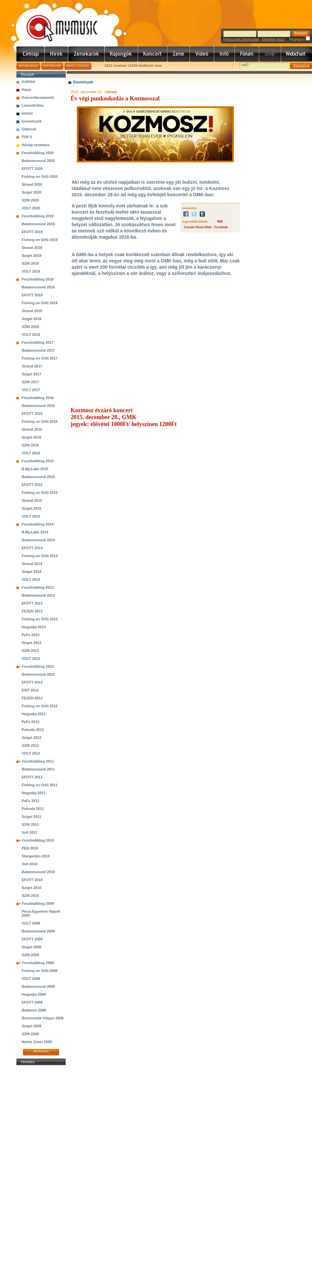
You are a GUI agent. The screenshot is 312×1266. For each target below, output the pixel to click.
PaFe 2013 (30, 635)
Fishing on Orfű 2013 (39, 619)
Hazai (26, 90)
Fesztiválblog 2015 (38, 461)
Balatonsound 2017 (38, 350)
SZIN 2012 (30, 745)
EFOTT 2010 (32, 880)
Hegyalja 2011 (34, 793)
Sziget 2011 (31, 817)
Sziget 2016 (31, 437)
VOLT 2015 (31, 516)
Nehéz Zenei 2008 (37, 1042)
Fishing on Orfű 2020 (39, 176)
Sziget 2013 (31, 643)
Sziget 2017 (31, 374)
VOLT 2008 (31, 979)
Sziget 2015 (31, 508)
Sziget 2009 (31, 947)
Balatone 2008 (34, 1010)
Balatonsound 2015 (38, 477)
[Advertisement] (41, 1165)
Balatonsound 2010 (38, 872)
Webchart (296, 54)
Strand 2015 (32, 500)
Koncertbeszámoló (38, 97)
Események (32, 121)
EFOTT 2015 (32, 485)
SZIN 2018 (30, 327)
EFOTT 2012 (32, 682)
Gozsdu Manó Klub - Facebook (206, 227)
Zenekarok (86, 54)
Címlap (30, 54)
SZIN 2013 (30, 651)
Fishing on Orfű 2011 (39, 785)
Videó (202, 54)
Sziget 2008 (31, 1026)
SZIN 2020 (30, 200)
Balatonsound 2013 (38, 595)
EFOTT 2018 (32, 295)
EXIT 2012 (30, 690)
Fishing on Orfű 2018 (39, 303)
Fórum (247, 54)
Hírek (56, 54)
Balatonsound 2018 (38, 287)
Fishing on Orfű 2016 (39, 421)
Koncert (152, 54)
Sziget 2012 (31, 738)
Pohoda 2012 (33, 730)
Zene (178, 54)
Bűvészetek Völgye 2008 (42, 1018)
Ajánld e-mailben (77, 66)
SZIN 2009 (30, 955)
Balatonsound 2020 (38, 161)
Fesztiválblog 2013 (38, 587)
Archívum (41, 1051)
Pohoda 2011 (33, 809)
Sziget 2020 (31, 192)
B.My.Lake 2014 (35, 532)
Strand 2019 (32, 248)
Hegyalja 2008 (34, 994)
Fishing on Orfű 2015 (39, 493)
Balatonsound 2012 (38, 674)
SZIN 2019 (30, 263)
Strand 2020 (32, 184)
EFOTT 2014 (32, 548)
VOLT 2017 (31, 390)
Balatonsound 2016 (38, 406)
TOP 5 (27, 137)
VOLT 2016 (31, 453)
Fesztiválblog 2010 (38, 840)
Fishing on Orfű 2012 (39, 706)
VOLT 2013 (31, 658)
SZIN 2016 (30, 445)
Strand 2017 (32, 366)
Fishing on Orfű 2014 (39, 556)
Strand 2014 (32, 564)
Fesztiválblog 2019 (38, 216)
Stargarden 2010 (36, 856)
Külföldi (28, 82)
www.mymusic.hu (56, 21)
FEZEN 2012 (32, 698)
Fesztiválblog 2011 (38, 761)
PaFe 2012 (30, 722)
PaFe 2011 (30, 801)
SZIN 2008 (30, 1034)
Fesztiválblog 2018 (38, 279)
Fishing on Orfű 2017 (39, 358)
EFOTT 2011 (32, 777)
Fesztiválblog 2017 (38, 342)
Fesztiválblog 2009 (38, 903)
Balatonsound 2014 (38, 540)
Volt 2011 (29, 832)
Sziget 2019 (31, 255)
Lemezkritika (33, 105)
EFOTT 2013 (32, 603)
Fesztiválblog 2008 (38, 963)
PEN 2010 (30, 848)
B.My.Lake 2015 (35, 469)
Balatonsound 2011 (38, 769)
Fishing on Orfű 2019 (39, 240)
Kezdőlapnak (52, 66)
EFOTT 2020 (32, 169)
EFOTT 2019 (32, 232)
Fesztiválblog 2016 (38, 398)
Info (224, 54)
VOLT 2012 (31, 753)
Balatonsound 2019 (38, 224)
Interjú (27, 113)
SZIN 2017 (30, 382)
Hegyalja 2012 (34, 714)
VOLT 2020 (31, 208)
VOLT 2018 (31, 335)
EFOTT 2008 (32, 1002)
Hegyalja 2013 (34, 627)
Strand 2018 (32, 311)
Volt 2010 (29, 864)
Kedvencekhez (28, 66)
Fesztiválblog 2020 (38, 153)
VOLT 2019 (31, 271)
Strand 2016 (32, 429)
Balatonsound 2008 (38, 986)
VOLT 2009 (31, 923)
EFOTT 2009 (32, 939)
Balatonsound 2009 (38, 931)
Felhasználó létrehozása (241, 39)
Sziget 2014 (31, 572)
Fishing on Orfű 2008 (39, 971)
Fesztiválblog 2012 (38, 666)
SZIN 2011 (30, 824)
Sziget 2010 (31, 888)
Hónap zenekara (35, 145)
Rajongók (121, 54)
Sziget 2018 (31, 319)
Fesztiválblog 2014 (38, 524)
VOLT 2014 (31, 579)
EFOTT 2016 (32, 414)
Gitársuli (29, 129)
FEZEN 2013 (32, 611)
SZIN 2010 (30, 896)
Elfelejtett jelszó (273, 39)
